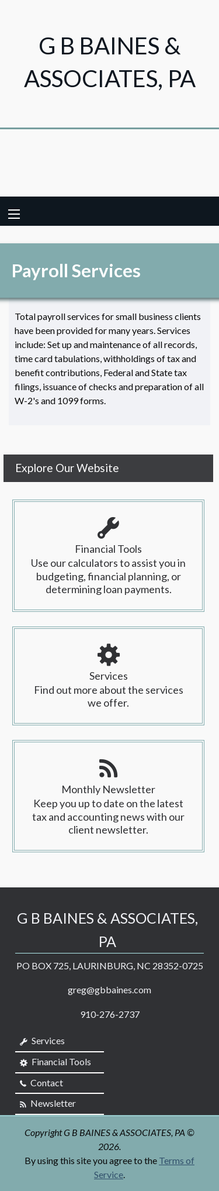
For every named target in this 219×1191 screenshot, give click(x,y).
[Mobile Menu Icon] (14, 214)
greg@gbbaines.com (109, 989)
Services (42, 1041)
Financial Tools (55, 1062)
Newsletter (48, 1103)
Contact (41, 1083)
